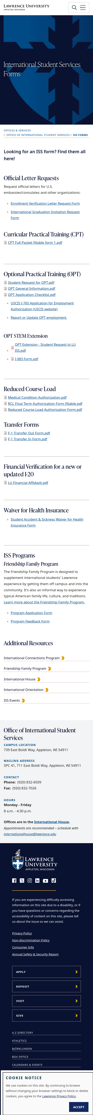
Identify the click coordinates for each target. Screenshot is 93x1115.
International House (19, 679)
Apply (21, 972)
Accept (78, 1107)
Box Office (20, 1057)
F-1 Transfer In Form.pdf (27, 439)
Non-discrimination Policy (30, 940)
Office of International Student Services (38, 135)
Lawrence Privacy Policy (59, 1096)
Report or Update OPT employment (39, 317)
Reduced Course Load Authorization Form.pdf (45, 409)
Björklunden (22, 1049)
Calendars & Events (27, 1065)
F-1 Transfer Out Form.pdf (29, 433)
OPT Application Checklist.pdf (31, 294)
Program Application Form (31, 613)
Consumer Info (23, 947)
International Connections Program (31, 658)
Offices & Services (17, 130)
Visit (20, 1001)
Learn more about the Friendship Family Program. (44, 602)
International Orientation (23, 689)
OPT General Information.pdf (31, 288)
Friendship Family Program (25, 668)
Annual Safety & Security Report (35, 954)
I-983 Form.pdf (26, 359)
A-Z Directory (22, 1032)
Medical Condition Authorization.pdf (37, 397)
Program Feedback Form (30, 621)
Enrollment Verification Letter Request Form (45, 203)
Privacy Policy (22, 933)
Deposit (22, 986)
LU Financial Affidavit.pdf (28, 482)
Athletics (19, 1041)
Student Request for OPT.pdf (31, 282)
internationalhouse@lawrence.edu (30, 834)
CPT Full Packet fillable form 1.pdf (35, 242)
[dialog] (48, 1093)
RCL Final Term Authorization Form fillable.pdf (45, 403)
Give (19, 1015)
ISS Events (12, 700)
